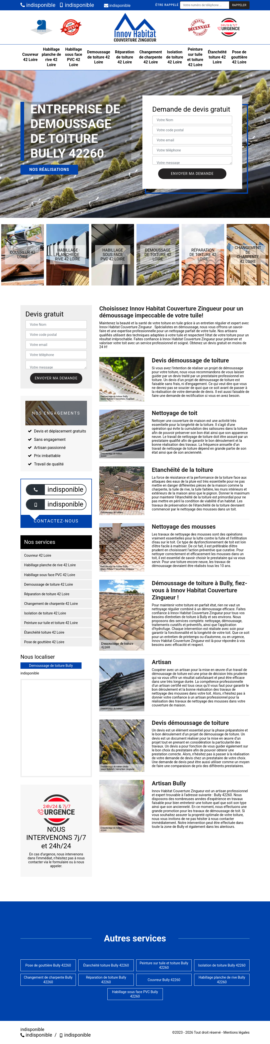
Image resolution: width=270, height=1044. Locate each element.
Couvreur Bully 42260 (164, 980)
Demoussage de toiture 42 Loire (98, 57)
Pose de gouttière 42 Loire (239, 57)
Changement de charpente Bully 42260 (48, 979)
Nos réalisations (49, 169)
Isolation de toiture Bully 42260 (221, 965)
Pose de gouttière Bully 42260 (48, 965)
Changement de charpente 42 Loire (150, 57)
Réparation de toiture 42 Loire (124, 57)
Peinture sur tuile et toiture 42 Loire (195, 57)
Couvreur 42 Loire (30, 57)
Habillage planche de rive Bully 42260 (222, 979)
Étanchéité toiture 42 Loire (217, 57)
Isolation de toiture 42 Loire (174, 57)
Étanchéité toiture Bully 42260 (106, 965)
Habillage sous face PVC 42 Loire (73, 57)
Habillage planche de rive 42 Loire (51, 57)
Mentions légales (236, 1032)
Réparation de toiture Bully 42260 (106, 979)
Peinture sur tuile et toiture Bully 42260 (164, 965)
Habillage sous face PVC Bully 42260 (135, 994)
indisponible (37, 5)
